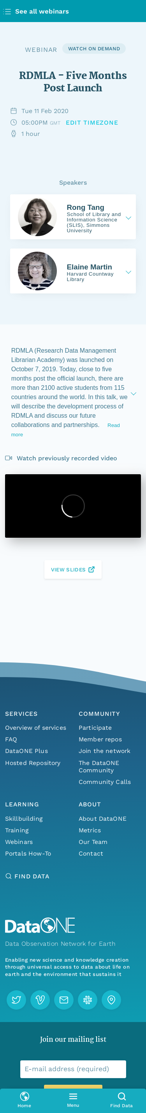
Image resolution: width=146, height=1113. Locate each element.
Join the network (105, 751)
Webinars (19, 841)
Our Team (93, 841)
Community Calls (105, 781)
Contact (91, 853)
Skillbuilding (23, 818)
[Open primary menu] (73, 1101)
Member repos (100, 739)
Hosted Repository (33, 763)
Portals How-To (28, 853)
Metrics (90, 830)
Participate (95, 727)
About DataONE (103, 818)
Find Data (31, 876)
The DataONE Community (99, 766)
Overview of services (35, 727)
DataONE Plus (26, 751)
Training (16, 830)
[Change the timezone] (92, 122)
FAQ (11, 739)
